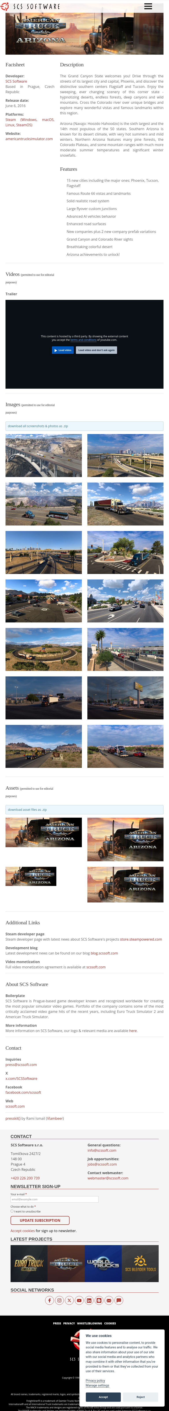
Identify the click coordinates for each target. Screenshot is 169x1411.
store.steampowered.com (141, 939)
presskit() (13, 1118)
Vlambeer (55, 1118)
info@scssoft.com (102, 1150)
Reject (141, 1397)
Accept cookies (23, 1230)
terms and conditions (83, 340)
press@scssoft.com (21, 1064)
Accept (103, 1397)
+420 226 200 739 (25, 1178)
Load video (65, 350)
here (133, 1030)
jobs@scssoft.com (102, 1164)
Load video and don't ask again (96, 350)
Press (57, 1323)
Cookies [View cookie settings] (110, 1323)
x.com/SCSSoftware (21, 1078)
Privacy (69, 1323)
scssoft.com (96, 967)
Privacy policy (95, 1381)
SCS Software (16, 81)
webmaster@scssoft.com (108, 1178)
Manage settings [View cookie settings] (97, 1385)
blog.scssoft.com (104, 953)
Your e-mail (55, 1197)
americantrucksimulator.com (29, 138)
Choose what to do (23, 1207)
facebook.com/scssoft (23, 1092)
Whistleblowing (89, 1323)
